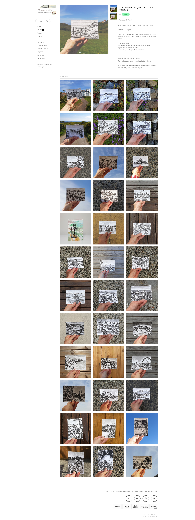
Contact (39, 36)
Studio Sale (41, 58)
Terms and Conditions (123, 491)
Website (39, 33)
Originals (40, 52)
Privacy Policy (109, 491)
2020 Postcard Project (134, 68)
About (141, 491)
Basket (39, 30)
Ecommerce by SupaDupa (152, 515)
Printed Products (42, 49)
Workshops (40, 55)
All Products (41, 42)
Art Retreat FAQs (151, 491)
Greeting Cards (42, 45)
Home (39, 26)
